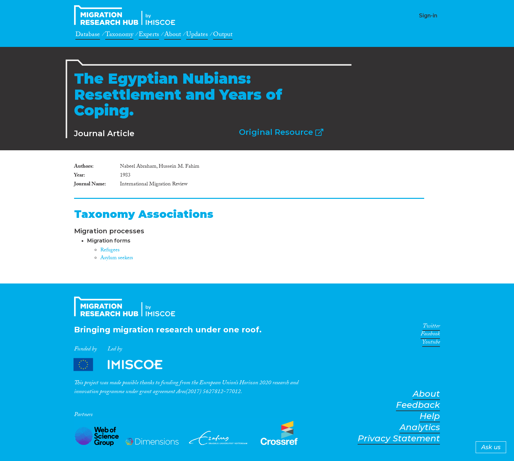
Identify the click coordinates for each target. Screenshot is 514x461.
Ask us (491, 447)
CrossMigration (126, 15)
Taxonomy (119, 35)
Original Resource (281, 132)
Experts (149, 35)
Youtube (431, 343)
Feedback (418, 405)
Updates (197, 35)
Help (430, 416)
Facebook (430, 335)
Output (222, 35)
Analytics (420, 427)
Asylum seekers (116, 258)
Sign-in (428, 15)
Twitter (431, 327)
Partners (123, 365)
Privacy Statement (399, 438)
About (172, 35)
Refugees (110, 250)
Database (87, 35)
